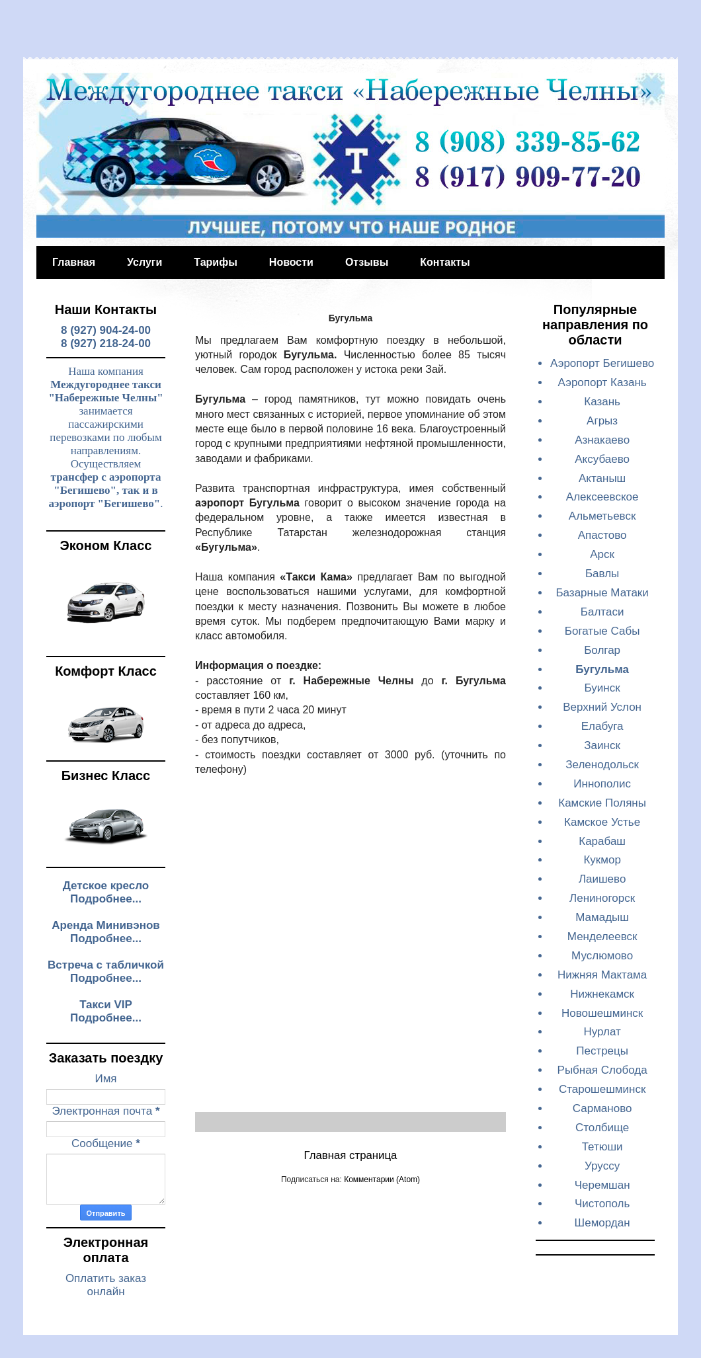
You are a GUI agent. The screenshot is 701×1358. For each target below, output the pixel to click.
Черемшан (602, 1185)
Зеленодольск (602, 764)
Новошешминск (602, 1013)
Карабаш (602, 841)
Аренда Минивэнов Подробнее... (106, 932)
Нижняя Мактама (602, 975)
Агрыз (602, 421)
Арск (602, 554)
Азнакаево (602, 440)
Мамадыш (602, 917)
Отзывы (366, 262)
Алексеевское (602, 497)
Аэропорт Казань (602, 382)
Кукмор (601, 860)
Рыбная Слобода (602, 1070)
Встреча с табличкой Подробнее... (106, 971)
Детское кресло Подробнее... (106, 892)
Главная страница (350, 1155)
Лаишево (602, 879)
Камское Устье (602, 822)
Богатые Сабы (602, 631)
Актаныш (602, 478)
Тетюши (602, 1146)
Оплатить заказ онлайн (105, 1285)
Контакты (445, 262)
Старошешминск (602, 1089)
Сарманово (602, 1108)
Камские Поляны (602, 803)
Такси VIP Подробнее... (106, 1011)
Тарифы (215, 262)
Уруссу (602, 1166)
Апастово (602, 535)
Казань (602, 401)
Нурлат (602, 1031)
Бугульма (602, 669)
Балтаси (602, 612)
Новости (291, 262)
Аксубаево (602, 459)
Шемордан (602, 1223)
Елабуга (602, 726)
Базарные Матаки (602, 592)
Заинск (602, 745)
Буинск (602, 688)
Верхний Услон (602, 707)
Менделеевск (602, 936)
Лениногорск (602, 898)
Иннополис (602, 784)
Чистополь (602, 1203)
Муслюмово (602, 955)
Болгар (602, 650)
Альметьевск (602, 516)
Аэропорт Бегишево (602, 363)
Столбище (602, 1127)
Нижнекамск (602, 994)
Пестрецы (602, 1051)
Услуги (144, 262)
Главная (73, 262)
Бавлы (602, 573)
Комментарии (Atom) (382, 1179)
